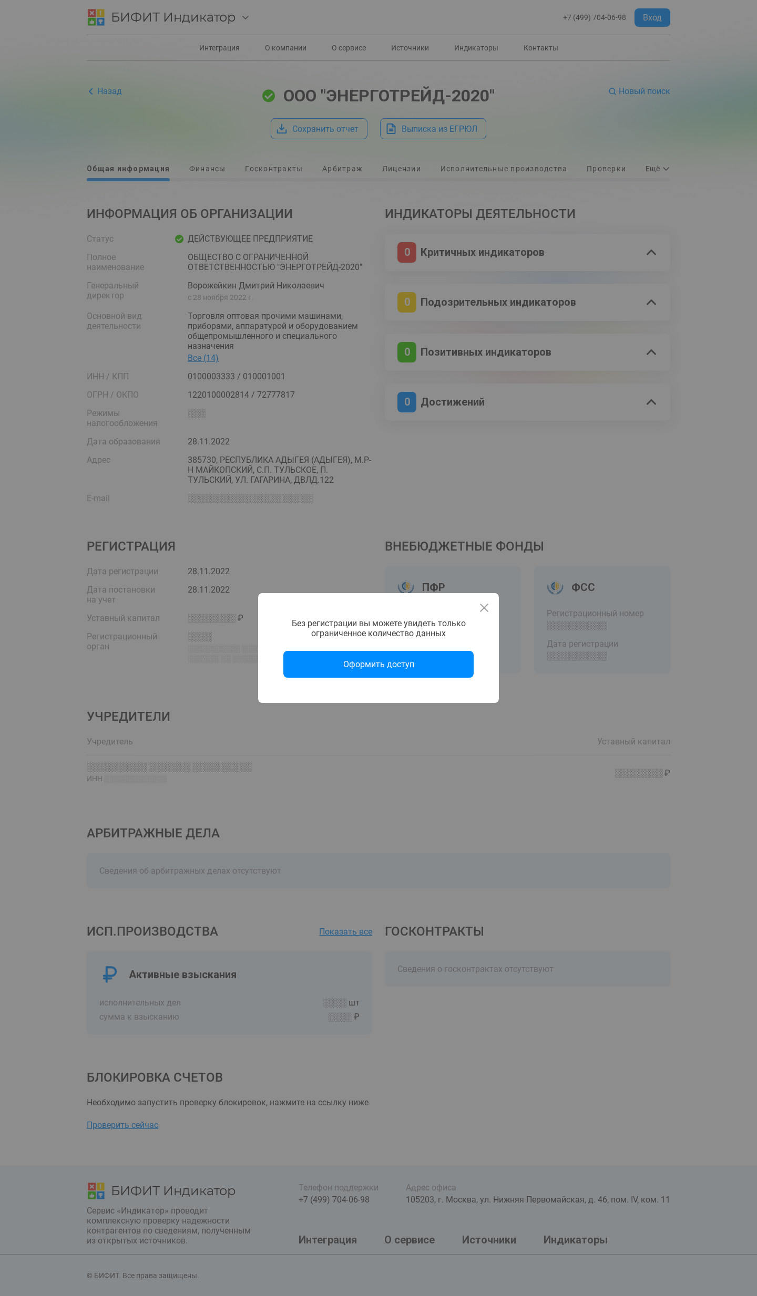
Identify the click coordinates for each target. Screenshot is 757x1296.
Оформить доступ (378, 664)
